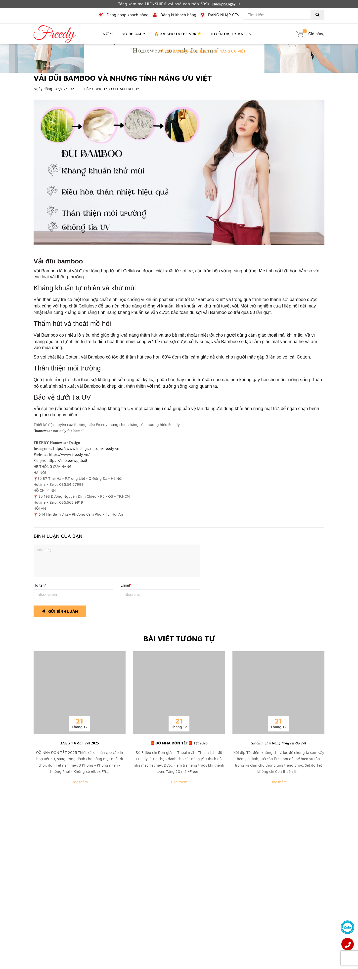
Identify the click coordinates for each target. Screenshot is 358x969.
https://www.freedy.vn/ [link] (69, 454)
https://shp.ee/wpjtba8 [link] (67, 460)
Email (126, 585)
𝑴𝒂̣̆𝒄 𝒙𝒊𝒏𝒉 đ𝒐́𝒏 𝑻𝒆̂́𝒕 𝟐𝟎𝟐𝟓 (79, 743)
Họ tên (40, 585)
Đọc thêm (80, 782)
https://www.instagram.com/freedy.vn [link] (86, 448)
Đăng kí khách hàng (178, 14)
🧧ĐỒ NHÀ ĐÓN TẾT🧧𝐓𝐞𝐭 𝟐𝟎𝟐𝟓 (179, 743)
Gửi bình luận (60, 610)
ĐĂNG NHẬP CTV (223, 14)
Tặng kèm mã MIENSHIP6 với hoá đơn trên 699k (179, 3)
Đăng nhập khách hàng (127, 14)
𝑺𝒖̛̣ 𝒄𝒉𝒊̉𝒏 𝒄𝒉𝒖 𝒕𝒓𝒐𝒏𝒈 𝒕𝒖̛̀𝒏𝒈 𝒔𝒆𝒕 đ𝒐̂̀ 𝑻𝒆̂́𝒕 (278, 743)
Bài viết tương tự (179, 638)
